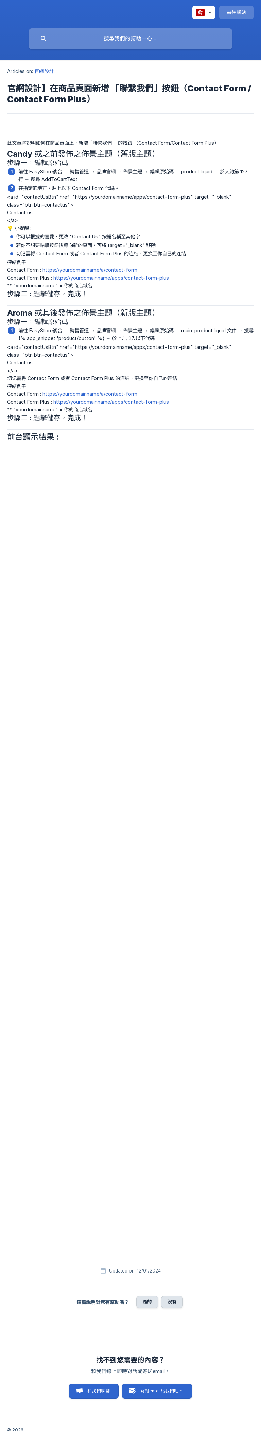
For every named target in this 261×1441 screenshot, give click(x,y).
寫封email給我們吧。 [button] (161, 1390)
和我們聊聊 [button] (98, 1390)
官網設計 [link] (43, 71)
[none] (203, 12)
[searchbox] (130, 38)
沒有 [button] (172, 1301)
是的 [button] (147, 1301)
